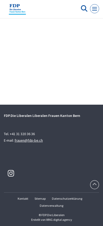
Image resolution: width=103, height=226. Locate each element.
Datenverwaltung (51, 206)
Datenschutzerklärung (67, 198)
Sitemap (40, 198)
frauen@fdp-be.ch (29, 140)
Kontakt (23, 198)
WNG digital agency (59, 220)
